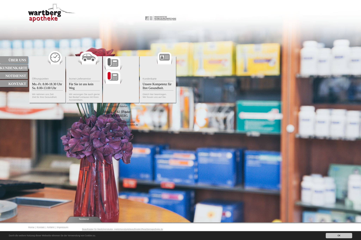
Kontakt (17, 84)
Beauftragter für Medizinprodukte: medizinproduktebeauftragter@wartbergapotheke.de (122, 229)
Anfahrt (50, 227)
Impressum (62, 227)
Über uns (17, 60)
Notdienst (15, 76)
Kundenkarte (13, 68)
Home (31, 227)
